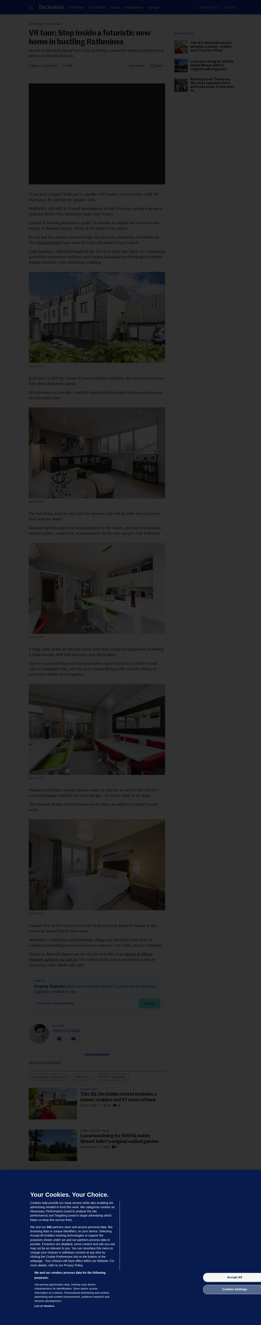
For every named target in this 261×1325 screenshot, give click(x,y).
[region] (130, 1247)
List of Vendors (44, 1306)
